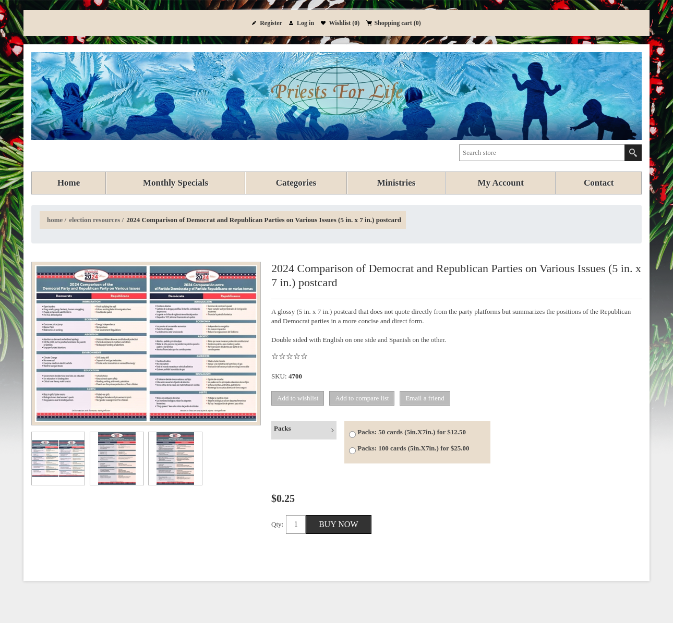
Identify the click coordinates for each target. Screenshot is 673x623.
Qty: (277, 524)
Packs (282, 428)
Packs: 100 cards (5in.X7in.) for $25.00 (413, 448)
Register (271, 23)
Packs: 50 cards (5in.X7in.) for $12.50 (411, 432)
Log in (305, 23)
